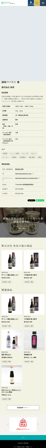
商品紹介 (20, 14)
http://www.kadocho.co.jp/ (23, 173)
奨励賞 (5, 153)
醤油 (40, 157)
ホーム (14, 14)
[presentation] (38, 424)
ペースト (6, 157)
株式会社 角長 (19, 169)
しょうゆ (25, 153)
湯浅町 (14, 157)
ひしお (34, 153)
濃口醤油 (32, 157)
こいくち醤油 (15, 153)
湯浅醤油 (23, 157)
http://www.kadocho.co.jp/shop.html (26, 178)
